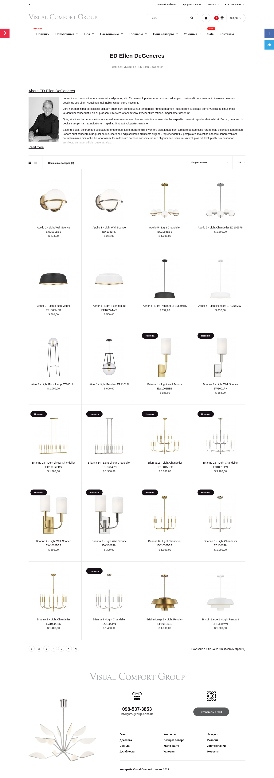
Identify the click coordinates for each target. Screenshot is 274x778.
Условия (168, 751)
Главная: (116, 66)
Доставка (126, 740)
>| (76, 649)
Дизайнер (130, 66)
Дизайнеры (127, 751)
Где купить (213, 4)
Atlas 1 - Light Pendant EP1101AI (109, 384)
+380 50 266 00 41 (235, 4)
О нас (123, 734)
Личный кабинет (166, 4)
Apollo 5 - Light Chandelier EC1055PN (220, 227)
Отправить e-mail (211, 712)
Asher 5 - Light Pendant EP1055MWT (220, 305)
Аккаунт (212, 734)
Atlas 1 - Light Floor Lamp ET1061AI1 (53, 384)
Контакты (169, 734)
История (212, 740)
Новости (213, 751)
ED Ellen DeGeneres (151, 66)
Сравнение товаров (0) (61, 163)
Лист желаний (216, 745)
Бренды (125, 745)
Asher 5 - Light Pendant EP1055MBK (165, 305)
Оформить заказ (191, 4)
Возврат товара (173, 740)
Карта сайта (171, 745)
